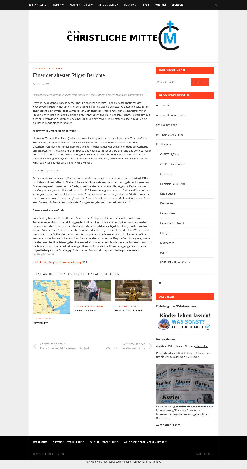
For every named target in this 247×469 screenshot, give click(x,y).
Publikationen (164, 144)
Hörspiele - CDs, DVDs (172, 184)
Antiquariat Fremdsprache (171, 115)
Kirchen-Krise (167, 203)
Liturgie (164, 233)
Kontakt (160, 4)
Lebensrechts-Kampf (172, 223)
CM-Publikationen (166, 125)
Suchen (200, 82)
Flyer (145, 4)
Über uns (130, 4)
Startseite (37, 4)
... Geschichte (44, 318)
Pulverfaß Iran (40, 322)
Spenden (177, 4)
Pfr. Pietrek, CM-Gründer (170, 134)
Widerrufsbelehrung (104, 442)
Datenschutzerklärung (69, 442)
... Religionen (125, 306)
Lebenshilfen (167, 213)
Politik (163, 252)
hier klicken (201, 346)
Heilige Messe (107, 4)
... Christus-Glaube (48, 68)
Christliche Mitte (53, 453)
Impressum (40, 442)
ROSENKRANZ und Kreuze (175, 262)
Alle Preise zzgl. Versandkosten (146, 442)
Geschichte (166, 174)
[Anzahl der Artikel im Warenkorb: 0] (159, 283)
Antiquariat (162, 105)
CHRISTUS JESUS (169, 154)
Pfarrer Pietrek (80, 4)
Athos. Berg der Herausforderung (60, 262)
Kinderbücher (168, 193)
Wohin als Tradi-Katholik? (129, 310)
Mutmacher (167, 243)
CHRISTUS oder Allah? (172, 164)
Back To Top (205, 453)
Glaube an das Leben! (85, 310)
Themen (57, 4)
